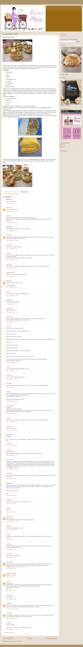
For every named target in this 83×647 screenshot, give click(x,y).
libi (6, 291)
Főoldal (29, 638)
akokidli (8, 603)
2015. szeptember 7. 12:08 (12, 608)
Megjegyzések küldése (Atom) (15, 641)
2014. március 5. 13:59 (11, 590)
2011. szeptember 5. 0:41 (11, 387)
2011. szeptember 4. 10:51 (12, 321)
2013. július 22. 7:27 (10, 576)
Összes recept (64, 35)
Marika (7, 383)
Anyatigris (8, 405)
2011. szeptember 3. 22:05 (12, 240)
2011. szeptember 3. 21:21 (12, 203)
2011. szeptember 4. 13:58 (12, 362)
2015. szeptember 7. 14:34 (12, 629)
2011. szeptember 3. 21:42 (12, 230)
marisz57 (8, 316)
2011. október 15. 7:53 (11, 495)
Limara (7, 207)
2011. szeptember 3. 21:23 (12, 211)
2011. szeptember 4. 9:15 (11, 304)
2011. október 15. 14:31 (11, 503)
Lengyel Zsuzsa (9, 573)
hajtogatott (9, 193)
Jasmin (7, 544)
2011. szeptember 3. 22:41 (12, 248)
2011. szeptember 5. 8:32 (11, 401)
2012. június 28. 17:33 (11, 549)
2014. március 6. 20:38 (11, 599)
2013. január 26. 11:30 (11, 568)
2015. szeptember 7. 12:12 (12, 618)
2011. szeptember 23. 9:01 (12, 478)
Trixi (7, 581)
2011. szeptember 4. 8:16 (11, 287)
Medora (8, 264)
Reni (7, 508)
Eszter (7, 235)
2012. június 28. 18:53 (11, 557)
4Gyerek (8, 244)
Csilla (7, 215)
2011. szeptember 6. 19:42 (12, 455)
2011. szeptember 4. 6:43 (11, 276)
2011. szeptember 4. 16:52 (12, 370)
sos (17, 193)
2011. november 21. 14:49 (12, 521)
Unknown (8, 562)
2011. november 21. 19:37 (12, 529)
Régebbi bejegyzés (51, 638)
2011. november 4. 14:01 (11, 511)
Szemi (7, 391)
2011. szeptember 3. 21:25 (12, 222)
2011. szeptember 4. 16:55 (12, 379)
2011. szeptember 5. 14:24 (12, 413)
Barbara (8, 516)
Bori (7, 534)
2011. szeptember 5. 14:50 (12, 421)
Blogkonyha (9, 272)
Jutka (7, 280)
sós (19, 193)
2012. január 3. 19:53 (10, 539)
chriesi (7, 426)
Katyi (7, 253)
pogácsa (14, 193)
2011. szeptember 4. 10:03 (12, 312)
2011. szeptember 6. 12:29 (12, 445)
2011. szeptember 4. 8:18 (11, 295)
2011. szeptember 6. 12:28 (12, 430)
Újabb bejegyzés (8, 638)
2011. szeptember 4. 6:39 (11, 268)
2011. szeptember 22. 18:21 (12, 469)
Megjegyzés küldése (9, 632)
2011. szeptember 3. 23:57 (12, 259)
